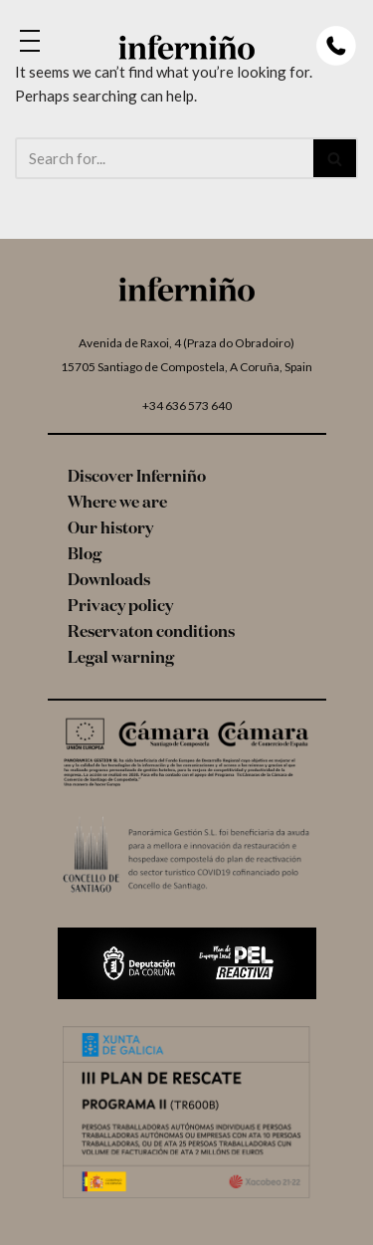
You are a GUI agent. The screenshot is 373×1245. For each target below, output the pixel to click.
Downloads (109, 581)
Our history (110, 529)
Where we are (117, 504)
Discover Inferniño (137, 478)
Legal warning (121, 659)
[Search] (164, 158)
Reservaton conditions (151, 633)
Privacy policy (120, 607)
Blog (84, 555)
